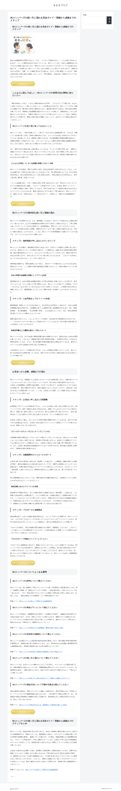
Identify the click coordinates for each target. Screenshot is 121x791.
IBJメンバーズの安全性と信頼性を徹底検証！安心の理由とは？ (40, 652)
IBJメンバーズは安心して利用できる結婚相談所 (35, 601)
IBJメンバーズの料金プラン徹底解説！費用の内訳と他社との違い (41, 628)
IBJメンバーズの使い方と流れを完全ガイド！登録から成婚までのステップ (44, 678)
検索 (84, 15)
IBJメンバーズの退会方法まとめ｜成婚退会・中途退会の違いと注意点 (43, 705)
